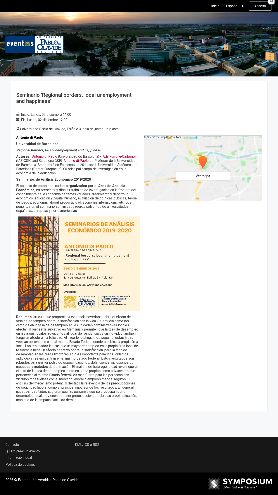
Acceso (260, 6)
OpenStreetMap (156, 137)
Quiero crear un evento (22, 451)
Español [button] (235, 6)
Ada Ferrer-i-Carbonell (119, 156)
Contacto (12, 445)
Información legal (18, 457)
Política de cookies (20, 464)
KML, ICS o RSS (87, 445)
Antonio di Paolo (44, 156)
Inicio (215, 6)
